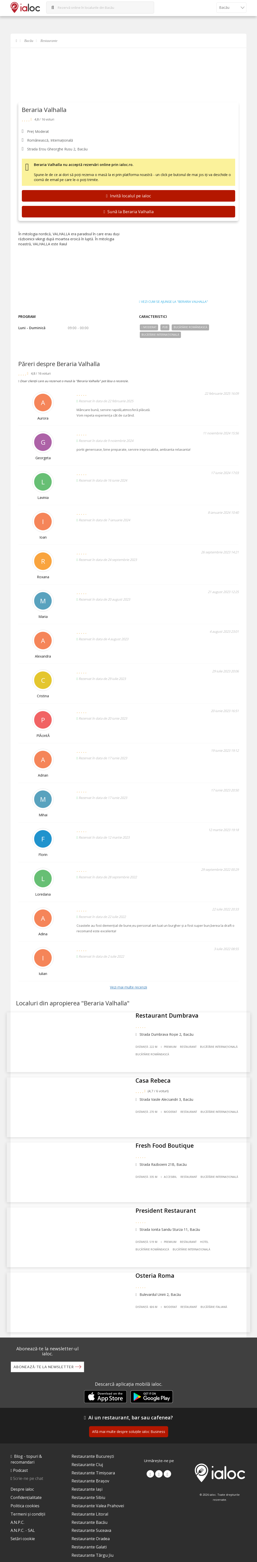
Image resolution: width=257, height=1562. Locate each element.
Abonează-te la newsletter (43, 1349)
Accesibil (171, 1171)
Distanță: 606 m (149, 1291)
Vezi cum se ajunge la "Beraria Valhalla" (173, 302)
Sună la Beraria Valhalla (128, 211)
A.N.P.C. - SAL (23, 1519)
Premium (171, 1050)
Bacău (28, 41)
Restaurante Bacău (89, 1511)
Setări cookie (23, 1527)
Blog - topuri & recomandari (26, 1448)
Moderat (149, 327)
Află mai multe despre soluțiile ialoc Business (128, 1420)
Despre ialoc (22, 1478)
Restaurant (191, 1050)
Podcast (20, 1459)
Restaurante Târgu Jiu (92, 1544)
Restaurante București (93, 1445)
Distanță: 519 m (149, 1231)
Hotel (207, 1231)
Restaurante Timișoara (93, 1461)
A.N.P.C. (17, 1511)
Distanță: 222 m (149, 1050)
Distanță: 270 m (149, 1111)
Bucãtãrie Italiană (216, 1291)
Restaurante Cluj (87, 1453)
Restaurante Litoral (90, 1503)
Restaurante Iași (87, 1478)
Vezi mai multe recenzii (128, 987)
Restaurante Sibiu (88, 1486)
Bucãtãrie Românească (190, 327)
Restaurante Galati (89, 1535)
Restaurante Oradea (91, 1527)
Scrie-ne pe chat (28, 1467)
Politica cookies (25, 1494)
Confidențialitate (26, 1486)
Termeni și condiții (28, 1503)
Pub (165, 327)
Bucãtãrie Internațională (160, 334)
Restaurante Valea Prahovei (98, 1494)
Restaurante (48, 41)
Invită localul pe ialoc (128, 196)
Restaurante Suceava (91, 1519)
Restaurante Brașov (90, 1469)
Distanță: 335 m (149, 1171)
